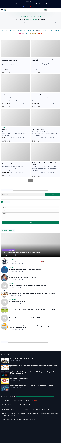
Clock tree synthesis (38, 129)
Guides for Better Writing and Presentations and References (27, 285)
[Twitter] (5, 72)
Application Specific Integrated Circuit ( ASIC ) (44, 163)
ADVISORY (56, 30)
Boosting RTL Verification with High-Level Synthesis (44, 59)
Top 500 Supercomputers (17, 301)
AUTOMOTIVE (31, 30)
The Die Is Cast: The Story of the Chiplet (21, 358)
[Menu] (2, 10)
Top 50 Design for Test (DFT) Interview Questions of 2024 (19, 419)
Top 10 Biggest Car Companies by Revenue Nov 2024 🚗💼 (26, 261)
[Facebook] (3, 72)
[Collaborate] (56, 10)
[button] (45, 10)
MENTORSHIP (21, 33)
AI (2, 30)
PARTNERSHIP (33, 33)
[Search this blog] (23, 194)
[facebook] (24, 6)
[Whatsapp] (7, 72)
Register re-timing (7, 94)
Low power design (7, 164)
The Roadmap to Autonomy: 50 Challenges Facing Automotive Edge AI (31, 385)
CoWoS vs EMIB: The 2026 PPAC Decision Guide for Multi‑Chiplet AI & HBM (32, 309)
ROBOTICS (45, 30)
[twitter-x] (27, 6)
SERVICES (40, 33)
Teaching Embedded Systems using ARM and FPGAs (25, 318)
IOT (25, 30)
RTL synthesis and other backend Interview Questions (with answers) (15, 59)
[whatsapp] (37, 6)
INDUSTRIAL (39, 30)
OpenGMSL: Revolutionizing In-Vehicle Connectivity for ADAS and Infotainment (25, 409)
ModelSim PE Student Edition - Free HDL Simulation (25, 269)
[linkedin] (34, 6)
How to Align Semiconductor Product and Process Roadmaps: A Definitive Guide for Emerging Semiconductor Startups (30, 414)
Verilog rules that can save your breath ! (43, 94)
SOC (14, 30)
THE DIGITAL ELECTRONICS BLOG (30, 16)
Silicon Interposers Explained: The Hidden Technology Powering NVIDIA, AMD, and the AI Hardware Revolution (34, 326)
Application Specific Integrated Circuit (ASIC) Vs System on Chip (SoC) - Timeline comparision (32, 372)
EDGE (6, 30)
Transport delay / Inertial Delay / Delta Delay (22, 277)
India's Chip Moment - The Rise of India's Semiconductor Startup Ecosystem (30, 3)
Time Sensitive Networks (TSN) (19, 378)
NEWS (51, 30)
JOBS (27, 33)
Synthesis (5, 129)
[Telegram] (9, 72)
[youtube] (30, 6)
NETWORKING (20, 30)
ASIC (10, 30)
